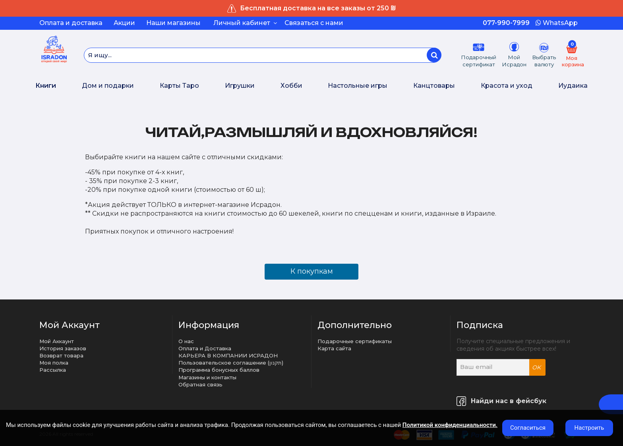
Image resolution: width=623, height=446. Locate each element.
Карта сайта (334, 348)
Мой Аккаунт (56, 341)
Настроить (589, 427)
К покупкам (311, 271)
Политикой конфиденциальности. (449, 425)
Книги (45, 85)
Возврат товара (61, 355)
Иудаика (573, 85)
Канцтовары (434, 85)
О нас (186, 341)
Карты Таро (179, 85)
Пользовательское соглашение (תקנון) (230, 362)
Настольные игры (357, 85)
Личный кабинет (245, 23)
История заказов (62, 348)
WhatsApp (557, 23)
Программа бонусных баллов (218, 370)
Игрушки (240, 85)
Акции (124, 23)
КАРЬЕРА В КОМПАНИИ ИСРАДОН (228, 355)
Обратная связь (200, 384)
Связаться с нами (313, 23)
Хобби (291, 85)
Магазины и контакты (207, 377)
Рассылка (52, 370)
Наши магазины (173, 23)
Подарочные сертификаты (354, 341)
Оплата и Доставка (204, 348)
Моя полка (53, 362)
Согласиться (528, 427)
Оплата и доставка (71, 23)
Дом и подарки (108, 85)
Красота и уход (506, 85)
